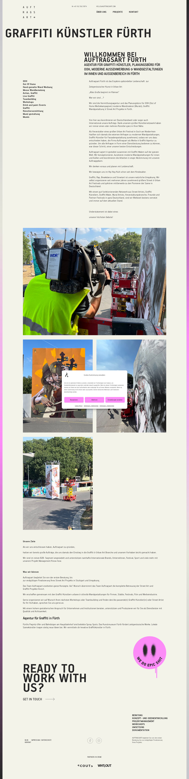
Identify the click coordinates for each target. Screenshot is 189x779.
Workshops (138, 724)
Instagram (99, 740)
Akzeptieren (74, 400)
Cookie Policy (79, 406)
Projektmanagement (143, 721)
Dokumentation (140, 730)
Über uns (101, 11)
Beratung (137, 715)
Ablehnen (94, 400)
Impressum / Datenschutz (91, 406)
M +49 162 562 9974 (79, 6)
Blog (26, 740)
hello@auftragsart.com (106, 6)
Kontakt (133, 11)
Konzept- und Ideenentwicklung (150, 718)
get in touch (32, 699)
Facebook (90, 740)
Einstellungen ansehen (115, 400)
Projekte (118, 11)
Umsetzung (138, 727)
